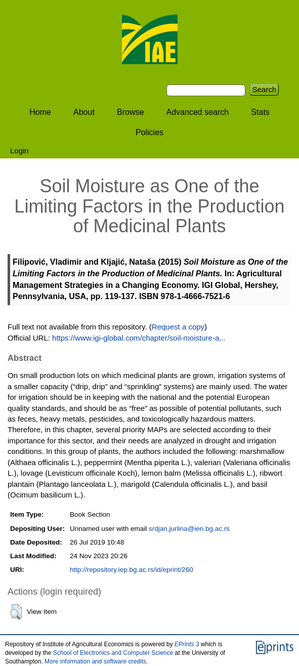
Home (40, 112)
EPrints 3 (187, 644)
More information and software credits (95, 661)
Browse (130, 112)
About (84, 112)
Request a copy (178, 326)
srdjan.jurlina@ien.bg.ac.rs (189, 528)
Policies (149, 132)
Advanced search (197, 112)
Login (19, 150)
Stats (260, 112)
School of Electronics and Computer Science (113, 652)
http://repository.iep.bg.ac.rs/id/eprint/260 (131, 569)
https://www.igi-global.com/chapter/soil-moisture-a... (139, 338)
